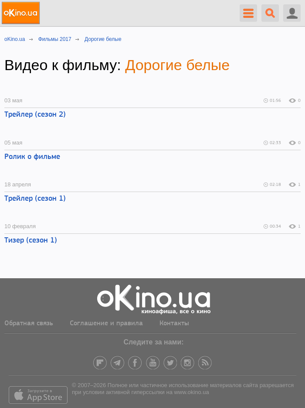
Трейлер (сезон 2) (35, 115)
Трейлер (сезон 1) (35, 199)
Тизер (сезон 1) (30, 240)
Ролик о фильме (32, 157)
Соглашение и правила (106, 323)
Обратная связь (28, 323)
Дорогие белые (177, 65)
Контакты (174, 323)
